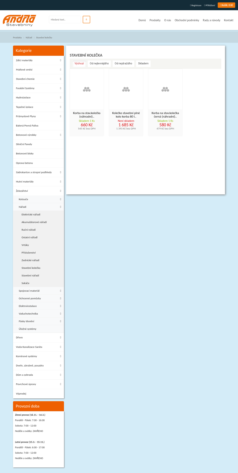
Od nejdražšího (123, 63)
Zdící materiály (39, 61)
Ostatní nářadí (30, 237)
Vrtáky (25, 245)
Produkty (154, 20)
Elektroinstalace (41, 305)
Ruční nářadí (29, 229)
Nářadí (29, 37)
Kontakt (228, 20)
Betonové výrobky (39, 135)
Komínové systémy (39, 357)
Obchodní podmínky (187, 20)
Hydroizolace (39, 98)
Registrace (195, 5)
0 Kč (226, 5)
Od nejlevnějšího (99, 63)
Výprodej (21, 393)
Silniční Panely (24, 144)
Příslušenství (29, 252)
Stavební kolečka (44, 37)
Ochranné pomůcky (41, 298)
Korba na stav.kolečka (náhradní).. (86, 114)
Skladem (143, 63)
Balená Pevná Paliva (27, 125)
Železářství (39, 191)
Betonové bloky (24, 153)
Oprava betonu (24, 163)
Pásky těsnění (41, 320)
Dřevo (39, 338)
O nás (167, 20)
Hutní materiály (39, 182)
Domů (142, 20)
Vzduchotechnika (41, 313)
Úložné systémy (27, 329)
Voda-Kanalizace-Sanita (39, 347)
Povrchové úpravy (39, 384)
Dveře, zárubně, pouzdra (39, 366)
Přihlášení (209, 5)
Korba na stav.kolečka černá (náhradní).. (165, 114)
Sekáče (25, 283)
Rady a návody (211, 20)
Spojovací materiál (41, 290)
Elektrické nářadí (31, 214)
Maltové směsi (39, 70)
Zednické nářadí (30, 260)
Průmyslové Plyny (39, 117)
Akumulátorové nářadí (34, 222)
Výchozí (79, 63)
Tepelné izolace (39, 107)
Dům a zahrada (39, 375)
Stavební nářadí (30, 275)
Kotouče (41, 198)
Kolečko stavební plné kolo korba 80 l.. (126, 114)
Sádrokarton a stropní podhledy (39, 173)
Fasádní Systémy (39, 88)
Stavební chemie (39, 79)
